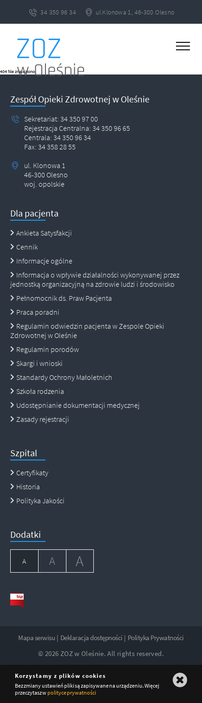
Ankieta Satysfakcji (41, 232)
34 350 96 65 (110, 128)
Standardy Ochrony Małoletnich (61, 377)
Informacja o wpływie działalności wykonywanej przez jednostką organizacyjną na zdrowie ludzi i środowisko (94, 279)
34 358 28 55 (56, 146)
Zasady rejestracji (39, 419)
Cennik (24, 246)
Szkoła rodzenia (37, 391)
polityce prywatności (71, 692)
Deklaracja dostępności (91, 637)
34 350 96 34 (71, 137)
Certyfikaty (29, 472)
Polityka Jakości (37, 500)
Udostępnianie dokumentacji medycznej (75, 405)
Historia (25, 486)
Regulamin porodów (44, 349)
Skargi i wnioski (36, 363)
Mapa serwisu (36, 637)
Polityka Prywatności (156, 637)
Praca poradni (34, 312)
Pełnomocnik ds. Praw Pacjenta (61, 298)
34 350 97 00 (79, 118)
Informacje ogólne (41, 260)
